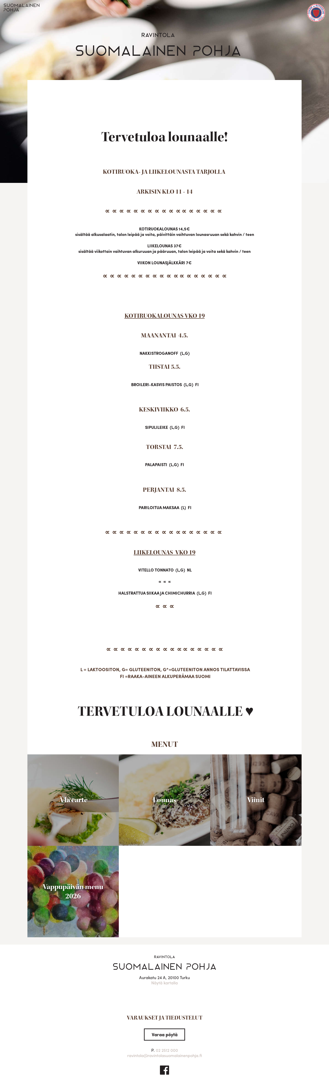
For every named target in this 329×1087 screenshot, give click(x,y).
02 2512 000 (167, 1050)
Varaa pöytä (165, 1034)
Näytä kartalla (164, 982)
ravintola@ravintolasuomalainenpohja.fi (164, 1055)
